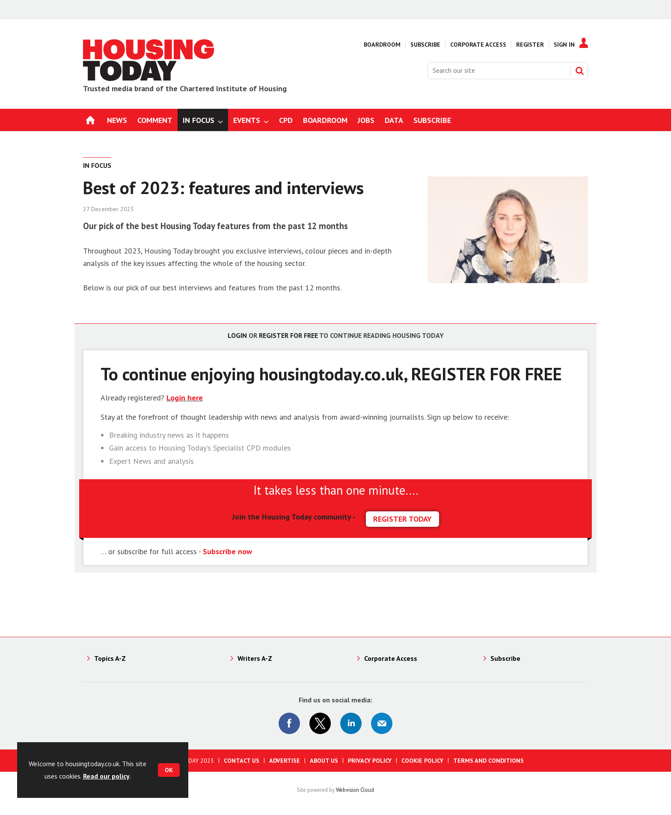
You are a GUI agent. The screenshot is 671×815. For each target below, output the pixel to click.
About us (324, 760)
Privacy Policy (370, 760)
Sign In (564, 44)
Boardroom (382, 44)
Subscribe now (227, 551)
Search (579, 71)
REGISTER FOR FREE (486, 373)
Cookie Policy (422, 760)
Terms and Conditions (488, 760)
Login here (184, 398)
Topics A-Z (110, 658)
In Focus (97, 165)
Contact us (241, 760)
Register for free (288, 335)
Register (530, 44)
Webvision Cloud (355, 789)
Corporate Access (478, 44)
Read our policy (106, 776)
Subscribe (425, 44)
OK (169, 770)
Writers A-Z (255, 658)
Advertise (284, 760)
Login (237, 335)
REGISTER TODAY (402, 519)
